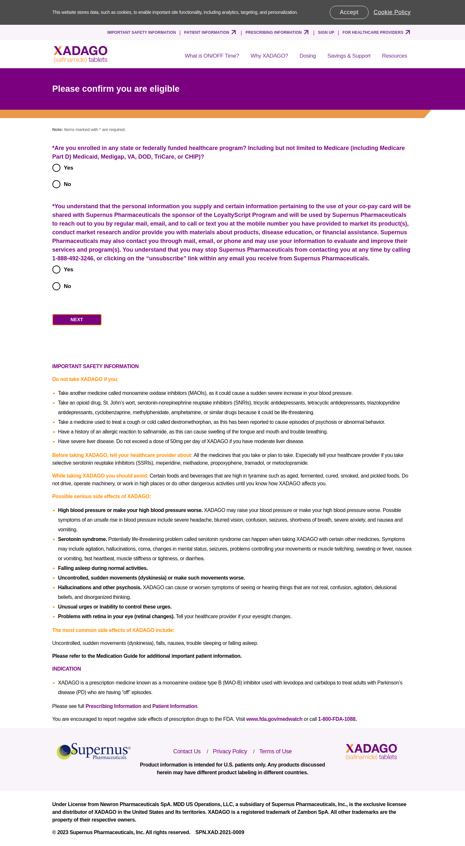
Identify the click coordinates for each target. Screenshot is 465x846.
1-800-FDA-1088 (336, 719)
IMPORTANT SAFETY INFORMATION (141, 32)
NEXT (77, 319)
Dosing (308, 56)
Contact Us (187, 751)
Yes (69, 167)
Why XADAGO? (269, 56)
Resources (394, 56)
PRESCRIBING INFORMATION (274, 32)
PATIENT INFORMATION (206, 32)
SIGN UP (326, 32)
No (67, 184)
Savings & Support (349, 56)
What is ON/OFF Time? (212, 56)
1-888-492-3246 (73, 258)
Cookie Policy (392, 12)
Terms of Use (275, 751)
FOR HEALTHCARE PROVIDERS (373, 32)
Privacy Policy (230, 751)
